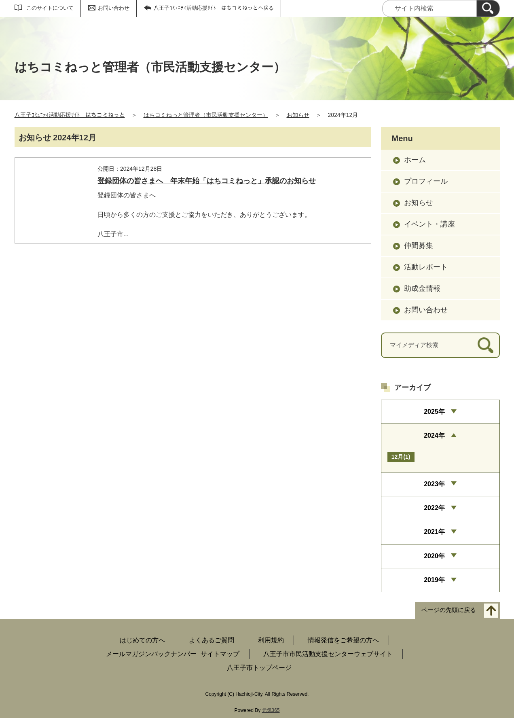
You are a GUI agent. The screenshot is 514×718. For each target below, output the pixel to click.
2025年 (434, 411)
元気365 (271, 710)
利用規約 (271, 640)
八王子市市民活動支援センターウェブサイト (328, 653)
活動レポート (426, 267)
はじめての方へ (142, 640)
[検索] (488, 8)
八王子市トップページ (259, 667)
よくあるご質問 (211, 640)
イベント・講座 (429, 224)
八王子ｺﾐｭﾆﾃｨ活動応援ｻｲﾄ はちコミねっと (70, 115)
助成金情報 (422, 288)
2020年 (434, 556)
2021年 (434, 531)
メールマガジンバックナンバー (151, 653)
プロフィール (426, 181)
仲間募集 (418, 245)
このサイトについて (50, 8)
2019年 (434, 579)
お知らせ (298, 115)
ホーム (415, 160)
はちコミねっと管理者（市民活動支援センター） (206, 115)
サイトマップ (220, 653)
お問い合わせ (113, 8)
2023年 (434, 484)
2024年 (434, 435)
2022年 (434, 507)
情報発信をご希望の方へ (343, 640)
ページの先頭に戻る (448, 610)
